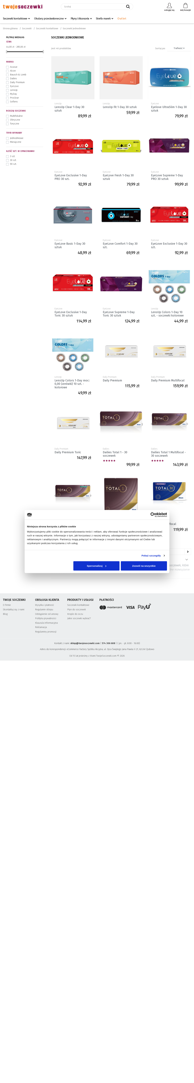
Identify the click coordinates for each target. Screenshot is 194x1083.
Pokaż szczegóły (151, 555)
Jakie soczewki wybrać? (79, 618)
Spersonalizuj (96, 565)
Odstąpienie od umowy (46, 614)
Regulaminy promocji (45, 631)
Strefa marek (103, 18)
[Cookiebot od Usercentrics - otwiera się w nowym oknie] (153, 514)
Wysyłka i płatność (44, 605)
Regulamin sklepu (44, 609)
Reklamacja (41, 627)
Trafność (179, 48)
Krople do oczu (75, 614)
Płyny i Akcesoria (80, 18)
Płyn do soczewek (76, 609)
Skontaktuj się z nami (13, 609)
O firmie (7, 605)
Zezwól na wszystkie (144, 565)
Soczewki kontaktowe (15, 18)
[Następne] (188, 552)
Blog (5, 614)
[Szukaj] (97, 7)
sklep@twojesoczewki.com (85, 643)
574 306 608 (108, 643)
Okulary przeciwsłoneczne (49, 18)
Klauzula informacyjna (46, 623)
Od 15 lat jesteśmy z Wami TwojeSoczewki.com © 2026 (97, 655)
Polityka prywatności (45, 618)
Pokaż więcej (186, 559)
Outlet (121, 18)
